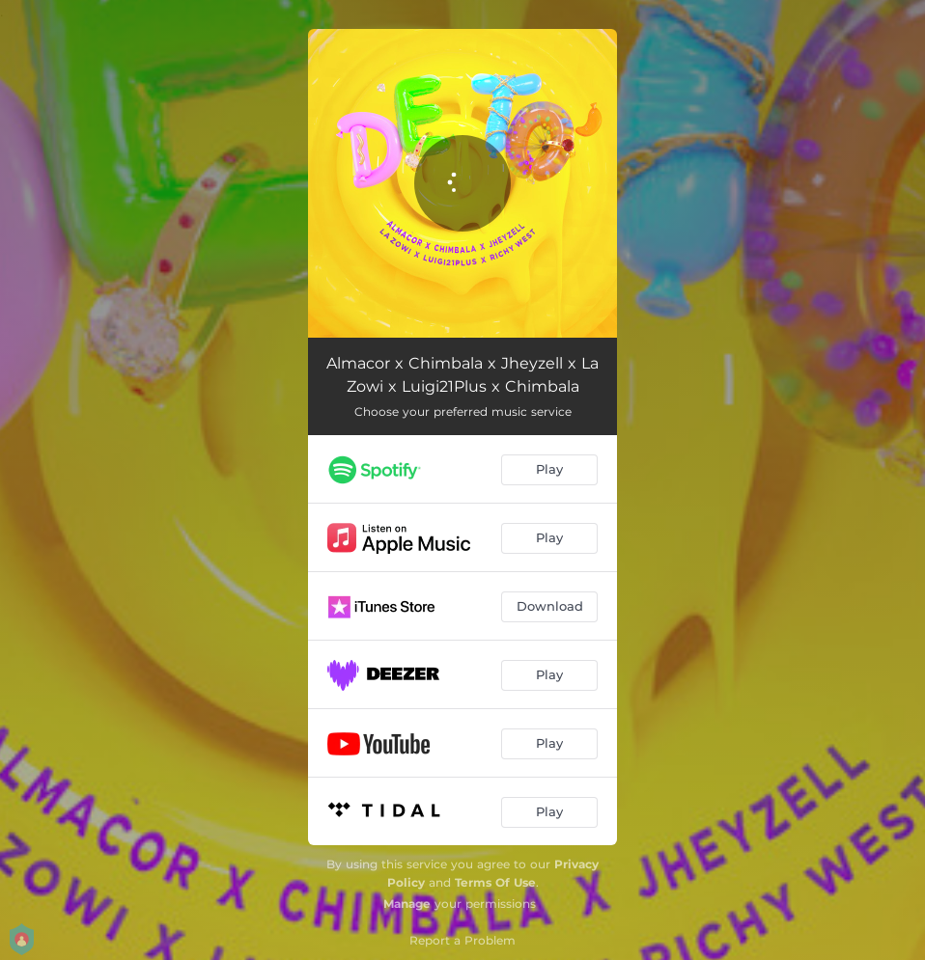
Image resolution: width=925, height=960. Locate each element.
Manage (407, 903)
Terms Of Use (495, 882)
